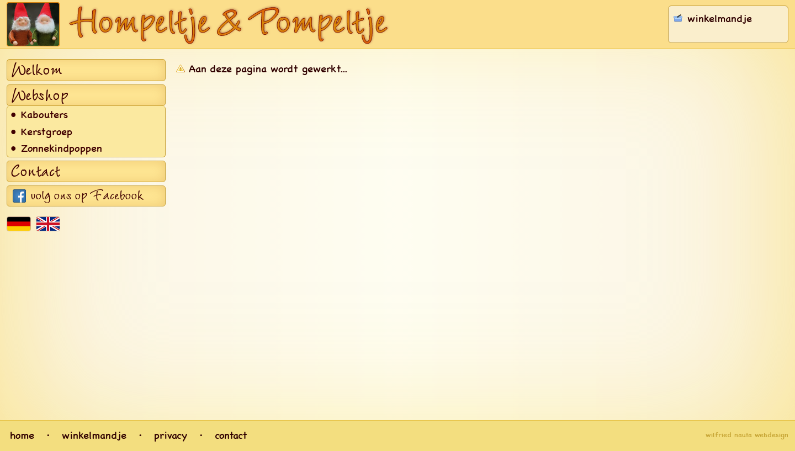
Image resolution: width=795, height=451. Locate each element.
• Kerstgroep (41, 131)
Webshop (39, 95)
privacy (170, 435)
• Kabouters (39, 114)
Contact (35, 172)
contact (231, 435)
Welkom (36, 70)
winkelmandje (94, 435)
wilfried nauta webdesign (747, 435)
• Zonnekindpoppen (56, 148)
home (22, 435)
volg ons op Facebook (87, 195)
